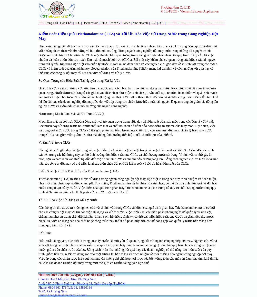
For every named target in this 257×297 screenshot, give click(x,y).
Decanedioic (90, 23)
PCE (161, 23)
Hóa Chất (66, 23)
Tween (126, 23)
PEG (77, 23)
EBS (153, 23)
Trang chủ (51, 23)
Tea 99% (114, 23)
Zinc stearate (140, 23)
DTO (103, 23)
